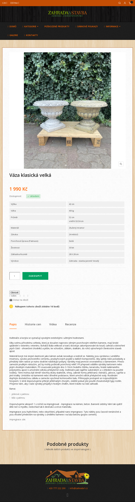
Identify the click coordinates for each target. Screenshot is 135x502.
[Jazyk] (14, 3)
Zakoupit (35, 275)
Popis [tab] (13, 324)
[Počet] (14, 276)
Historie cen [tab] (33, 324)
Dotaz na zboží (18, 299)
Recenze (70, 324)
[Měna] (4, 3)
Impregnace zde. (17, 419)
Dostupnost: (15, 196)
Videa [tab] (53, 324)
